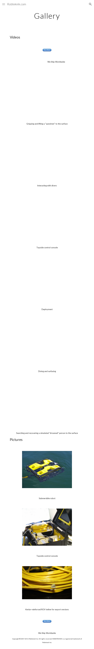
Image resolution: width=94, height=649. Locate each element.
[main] (47, 15)
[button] (3, 4)
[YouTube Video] (47, 93)
